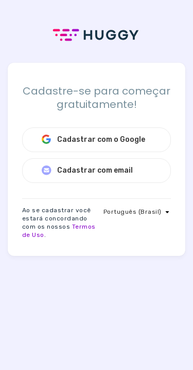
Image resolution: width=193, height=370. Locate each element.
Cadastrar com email (87, 170)
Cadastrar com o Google (93, 139)
